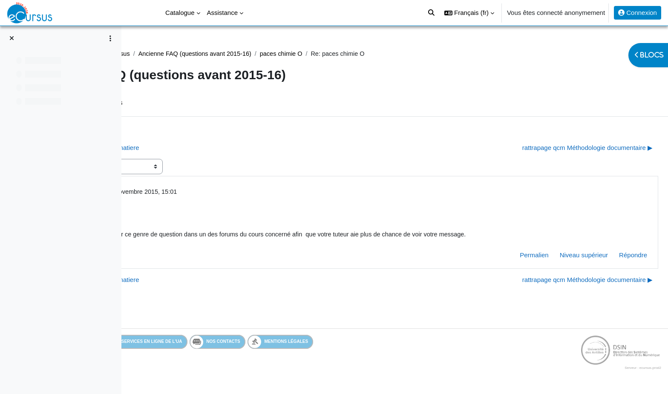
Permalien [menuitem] (513, 256)
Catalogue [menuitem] (179, 12)
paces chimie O (417, 54)
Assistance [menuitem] (222, 12)
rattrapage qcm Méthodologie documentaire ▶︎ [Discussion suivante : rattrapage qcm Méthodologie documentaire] (567, 148)
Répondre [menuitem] (613, 256)
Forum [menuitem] (156, 103)
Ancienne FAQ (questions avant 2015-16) (327, 54)
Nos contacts (269, 343)
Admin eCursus (197, 192)
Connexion (637, 12)
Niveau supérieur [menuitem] (563, 256)
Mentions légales (332, 343)
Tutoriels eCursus (236, 54)
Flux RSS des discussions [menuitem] (216, 103)
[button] (469, 13)
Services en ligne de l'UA (197, 343)
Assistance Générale (172, 54)
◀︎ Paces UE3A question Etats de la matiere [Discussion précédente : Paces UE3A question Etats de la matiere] (206, 148)
